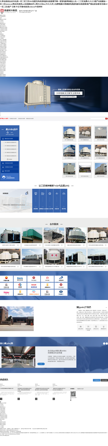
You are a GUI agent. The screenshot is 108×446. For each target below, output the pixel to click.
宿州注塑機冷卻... (3, 55)
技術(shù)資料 (3, 69)
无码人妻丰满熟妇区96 (4, 435)
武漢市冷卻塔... (3, 66)
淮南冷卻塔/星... (3, 51)
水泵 (1, 32)
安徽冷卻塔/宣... (3, 62)
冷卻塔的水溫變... (3, 47)
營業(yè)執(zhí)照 (43, 428)
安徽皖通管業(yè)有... (4, 57)
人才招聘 (2, 427)
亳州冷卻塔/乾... (3, 53)
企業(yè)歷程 (2, 24)
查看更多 (10, 159)
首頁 (1, 17)
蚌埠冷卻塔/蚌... (3, 61)
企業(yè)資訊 (2, 409)
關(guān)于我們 (3, 19)
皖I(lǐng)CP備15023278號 (26, 428)
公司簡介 (2, 20)
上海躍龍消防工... (3, 43)
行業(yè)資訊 (2, 36)
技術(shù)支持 (3, 421)
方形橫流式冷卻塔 (3, 30)
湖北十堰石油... (3, 67)
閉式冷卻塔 (2, 31)
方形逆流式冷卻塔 (3, 28)
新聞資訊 (2, 34)
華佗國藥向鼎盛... (3, 59)
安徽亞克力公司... (3, 42)
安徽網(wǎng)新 (80, 388)
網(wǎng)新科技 (10, 430)
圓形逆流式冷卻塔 (3, 27)
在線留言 (2, 71)
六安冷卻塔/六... (3, 63)
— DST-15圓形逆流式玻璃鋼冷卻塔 (9, 145)
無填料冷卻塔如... (3, 46)
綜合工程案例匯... (3, 39)
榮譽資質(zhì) (2, 23)
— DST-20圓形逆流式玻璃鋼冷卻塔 (9, 149)
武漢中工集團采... (3, 44)
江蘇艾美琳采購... (3, 40)
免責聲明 (38, 428)
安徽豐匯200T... (3, 54)
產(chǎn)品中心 (3, 26)
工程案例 (2, 38)
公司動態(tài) (2, 35)
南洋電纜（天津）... (4, 50)
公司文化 (2, 21)
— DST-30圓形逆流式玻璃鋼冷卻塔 (9, 155)
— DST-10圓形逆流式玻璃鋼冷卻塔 (9, 142)
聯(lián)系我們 (3, 74)
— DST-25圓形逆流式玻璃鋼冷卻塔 (9, 152)
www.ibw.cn (15, 430)
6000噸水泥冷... (3, 65)
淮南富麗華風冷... (3, 58)
